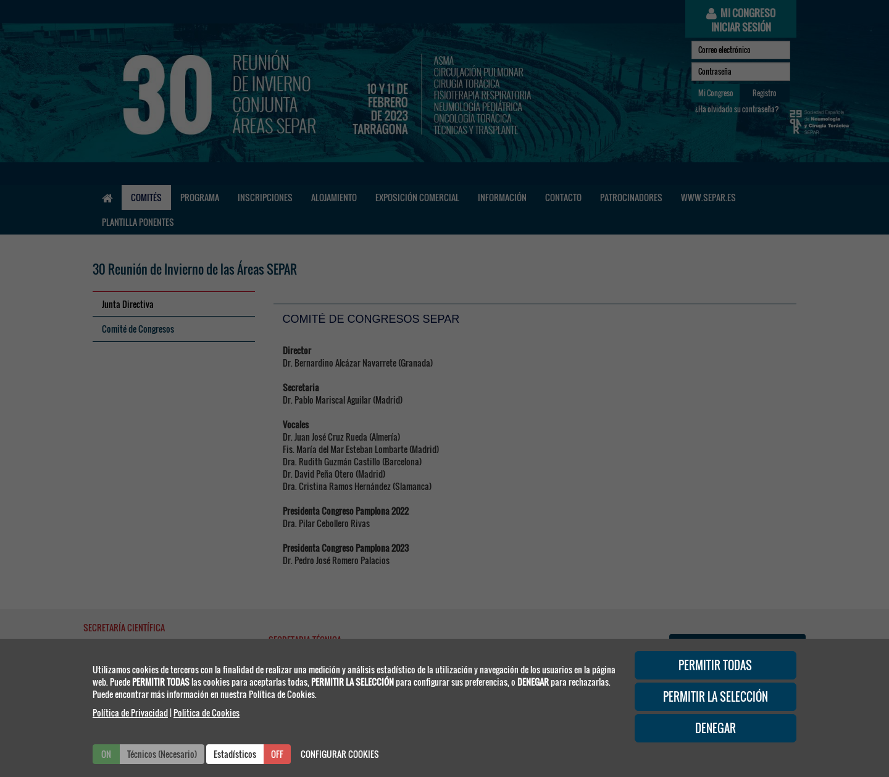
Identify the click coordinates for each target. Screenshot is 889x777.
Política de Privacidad (130, 712)
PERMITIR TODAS (715, 665)
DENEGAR (715, 728)
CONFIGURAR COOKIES (340, 753)
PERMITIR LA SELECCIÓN (715, 697)
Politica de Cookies (206, 712)
